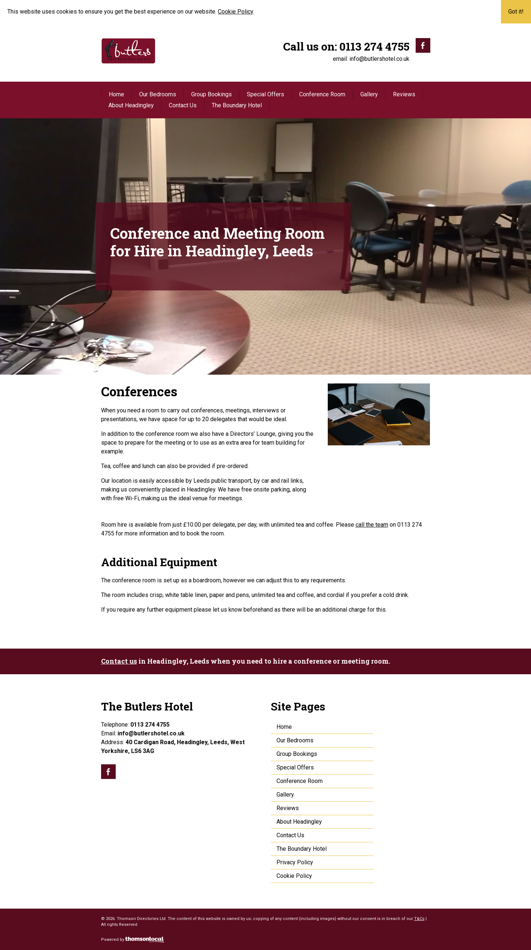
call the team (372, 524)
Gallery (369, 94)
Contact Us (183, 105)
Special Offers (265, 94)
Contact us (119, 661)
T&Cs (419, 918)
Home (116, 94)
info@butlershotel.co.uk (379, 58)
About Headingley (131, 105)
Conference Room (322, 94)
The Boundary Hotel (237, 105)
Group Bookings (211, 94)
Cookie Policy (235, 11)
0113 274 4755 (374, 46)
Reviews (404, 94)
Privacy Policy (294, 862)
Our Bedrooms (157, 94)
